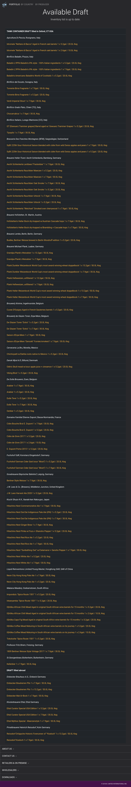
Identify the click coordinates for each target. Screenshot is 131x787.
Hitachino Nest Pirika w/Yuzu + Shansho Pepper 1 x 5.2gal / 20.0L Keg (39, 531)
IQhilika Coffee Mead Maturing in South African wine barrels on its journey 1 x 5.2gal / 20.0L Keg (51, 626)
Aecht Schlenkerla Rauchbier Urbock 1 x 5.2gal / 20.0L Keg (34, 202)
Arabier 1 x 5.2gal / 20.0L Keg (20, 392)
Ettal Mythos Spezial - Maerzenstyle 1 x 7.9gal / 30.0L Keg (33, 721)
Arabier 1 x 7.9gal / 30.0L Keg (20, 385)
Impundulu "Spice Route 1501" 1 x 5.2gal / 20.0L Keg (31, 594)
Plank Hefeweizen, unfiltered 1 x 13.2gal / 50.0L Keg (30, 278)
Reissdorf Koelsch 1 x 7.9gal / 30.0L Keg (25, 740)
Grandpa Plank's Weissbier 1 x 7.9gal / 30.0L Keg (29, 259)
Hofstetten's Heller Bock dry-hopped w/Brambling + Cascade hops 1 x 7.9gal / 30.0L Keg (47, 227)
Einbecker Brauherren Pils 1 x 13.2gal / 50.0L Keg (29, 689)
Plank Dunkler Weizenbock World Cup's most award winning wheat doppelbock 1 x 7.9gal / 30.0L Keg (53, 272)
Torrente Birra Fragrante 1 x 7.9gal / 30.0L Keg (28, 88)
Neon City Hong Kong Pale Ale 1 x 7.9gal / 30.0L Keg (31, 575)
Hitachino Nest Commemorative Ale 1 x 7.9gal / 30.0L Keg (33, 506)
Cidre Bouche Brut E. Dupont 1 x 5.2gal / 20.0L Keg (30, 430)
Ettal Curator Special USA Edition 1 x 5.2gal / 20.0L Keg (32, 708)
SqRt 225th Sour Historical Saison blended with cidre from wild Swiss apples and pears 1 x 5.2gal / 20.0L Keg (57, 151)
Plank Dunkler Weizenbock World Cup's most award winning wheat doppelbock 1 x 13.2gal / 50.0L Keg (54, 265)
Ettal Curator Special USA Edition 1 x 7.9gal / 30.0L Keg (32, 715)
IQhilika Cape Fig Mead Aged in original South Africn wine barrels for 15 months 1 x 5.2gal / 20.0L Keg (53, 620)
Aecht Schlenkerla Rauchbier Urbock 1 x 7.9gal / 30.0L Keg (34, 196)
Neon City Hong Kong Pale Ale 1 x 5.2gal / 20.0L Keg (31, 582)
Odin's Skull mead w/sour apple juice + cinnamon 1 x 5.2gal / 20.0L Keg (39, 366)
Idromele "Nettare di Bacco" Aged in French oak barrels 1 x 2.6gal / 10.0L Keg (42, 50)
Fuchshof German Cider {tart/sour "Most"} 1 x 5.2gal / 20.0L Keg (36, 461)
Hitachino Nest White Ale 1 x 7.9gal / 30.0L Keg (28, 563)
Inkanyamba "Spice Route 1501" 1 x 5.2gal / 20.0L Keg (32, 601)
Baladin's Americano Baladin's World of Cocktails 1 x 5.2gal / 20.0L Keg (39, 75)
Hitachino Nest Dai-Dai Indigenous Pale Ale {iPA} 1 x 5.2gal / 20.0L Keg (39, 512)
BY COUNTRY (27, 4)
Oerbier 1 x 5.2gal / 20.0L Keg (20, 411)
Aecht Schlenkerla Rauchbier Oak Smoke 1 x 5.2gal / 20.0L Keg (36, 189)
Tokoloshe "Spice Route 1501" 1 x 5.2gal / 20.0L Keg (31, 639)
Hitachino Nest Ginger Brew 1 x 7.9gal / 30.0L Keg (30, 525)
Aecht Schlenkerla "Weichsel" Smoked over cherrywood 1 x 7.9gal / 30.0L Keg (42, 208)
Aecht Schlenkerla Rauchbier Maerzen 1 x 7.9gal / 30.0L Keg (34, 177)
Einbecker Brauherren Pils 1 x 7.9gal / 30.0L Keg (29, 683)
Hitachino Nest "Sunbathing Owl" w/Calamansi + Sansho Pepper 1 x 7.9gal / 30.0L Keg (46, 550)
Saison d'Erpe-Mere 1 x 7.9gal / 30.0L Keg (26, 335)
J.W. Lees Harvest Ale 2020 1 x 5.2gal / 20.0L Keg (30, 493)
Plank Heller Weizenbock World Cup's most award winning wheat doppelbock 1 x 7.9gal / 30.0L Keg (52, 297)
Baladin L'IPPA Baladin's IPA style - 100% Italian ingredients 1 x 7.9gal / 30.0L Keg (44, 69)
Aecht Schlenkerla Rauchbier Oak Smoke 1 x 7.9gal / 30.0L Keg (36, 183)
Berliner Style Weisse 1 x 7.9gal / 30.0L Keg (27, 480)
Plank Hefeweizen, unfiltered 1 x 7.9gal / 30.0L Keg (30, 284)
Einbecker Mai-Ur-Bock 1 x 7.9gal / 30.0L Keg (27, 696)
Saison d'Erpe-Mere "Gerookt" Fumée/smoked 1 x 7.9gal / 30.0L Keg (38, 341)
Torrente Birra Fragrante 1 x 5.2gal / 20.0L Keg (28, 94)
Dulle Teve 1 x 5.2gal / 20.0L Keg (22, 398)
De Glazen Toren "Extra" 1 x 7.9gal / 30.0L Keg (28, 329)
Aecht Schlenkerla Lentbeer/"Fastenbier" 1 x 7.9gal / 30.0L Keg (35, 164)
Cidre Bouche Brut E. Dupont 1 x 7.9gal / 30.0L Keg (30, 423)
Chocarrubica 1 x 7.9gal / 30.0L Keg (23, 113)
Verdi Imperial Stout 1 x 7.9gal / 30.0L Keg (26, 101)
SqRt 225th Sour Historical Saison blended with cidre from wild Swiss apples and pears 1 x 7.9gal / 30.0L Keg (57, 145)
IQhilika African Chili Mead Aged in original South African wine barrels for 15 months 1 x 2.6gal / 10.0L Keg (56, 613)
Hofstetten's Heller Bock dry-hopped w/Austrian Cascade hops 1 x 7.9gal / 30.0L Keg (46, 221)
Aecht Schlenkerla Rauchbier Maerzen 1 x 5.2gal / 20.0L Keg (34, 170)
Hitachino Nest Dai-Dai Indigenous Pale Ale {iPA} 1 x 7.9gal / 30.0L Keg (39, 518)
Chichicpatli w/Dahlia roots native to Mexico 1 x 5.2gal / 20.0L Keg (37, 354)
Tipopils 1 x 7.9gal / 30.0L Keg (21, 132)
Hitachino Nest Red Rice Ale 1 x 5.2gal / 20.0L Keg (30, 537)
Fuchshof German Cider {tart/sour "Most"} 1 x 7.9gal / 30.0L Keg (36, 468)
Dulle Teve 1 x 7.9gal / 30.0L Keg (22, 404)
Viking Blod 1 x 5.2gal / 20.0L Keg (22, 373)
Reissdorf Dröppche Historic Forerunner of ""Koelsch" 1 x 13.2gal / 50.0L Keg (42, 734)
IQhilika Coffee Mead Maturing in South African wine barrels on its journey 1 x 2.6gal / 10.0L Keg (51, 632)
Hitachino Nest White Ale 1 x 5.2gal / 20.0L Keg (28, 556)
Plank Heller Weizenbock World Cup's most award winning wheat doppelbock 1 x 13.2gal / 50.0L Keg (53, 291)
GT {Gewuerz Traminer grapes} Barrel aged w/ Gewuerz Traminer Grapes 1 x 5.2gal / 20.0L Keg (50, 126)
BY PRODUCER (42, 4)
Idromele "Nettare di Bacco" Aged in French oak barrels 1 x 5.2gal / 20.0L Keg (42, 44)
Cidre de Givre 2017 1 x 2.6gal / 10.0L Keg (26, 442)
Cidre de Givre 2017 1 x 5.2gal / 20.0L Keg (26, 436)
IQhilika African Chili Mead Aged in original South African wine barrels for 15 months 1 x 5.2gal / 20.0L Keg (56, 607)
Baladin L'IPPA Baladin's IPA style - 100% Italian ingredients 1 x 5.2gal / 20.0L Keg (44, 63)
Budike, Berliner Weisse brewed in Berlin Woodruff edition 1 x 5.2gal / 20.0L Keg (43, 240)
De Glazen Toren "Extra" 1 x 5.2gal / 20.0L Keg (28, 322)
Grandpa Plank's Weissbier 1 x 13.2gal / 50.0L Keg (30, 253)
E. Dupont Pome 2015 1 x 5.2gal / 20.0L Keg (27, 449)
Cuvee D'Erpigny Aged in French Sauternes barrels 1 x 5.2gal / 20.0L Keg (40, 310)
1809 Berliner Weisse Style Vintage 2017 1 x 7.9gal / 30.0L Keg (35, 651)
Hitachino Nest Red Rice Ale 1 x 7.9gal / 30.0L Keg (30, 544)
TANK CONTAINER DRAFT (19, 31)
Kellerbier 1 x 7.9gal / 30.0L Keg (21, 664)
